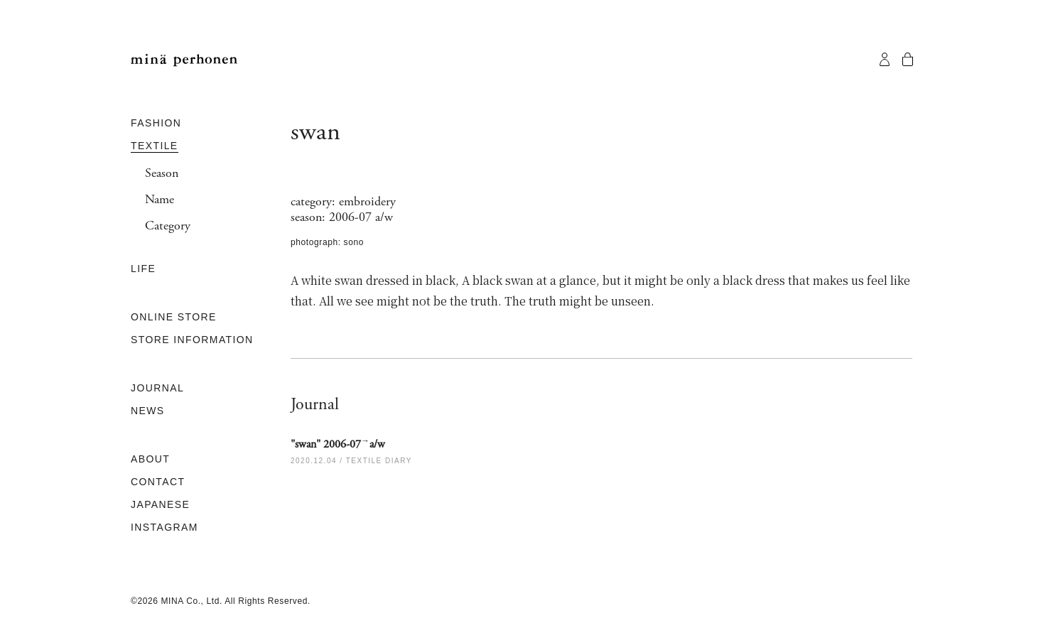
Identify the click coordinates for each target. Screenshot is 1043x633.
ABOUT (150, 459)
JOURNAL (157, 388)
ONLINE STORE (174, 317)
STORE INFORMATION (192, 339)
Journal (315, 404)
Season (161, 173)
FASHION (156, 123)
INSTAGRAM (164, 527)
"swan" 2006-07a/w (338, 444)
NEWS (148, 410)
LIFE (143, 268)
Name (159, 199)
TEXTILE (154, 145)
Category (167, 226)
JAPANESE (160, 504)
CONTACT (158, 481)
